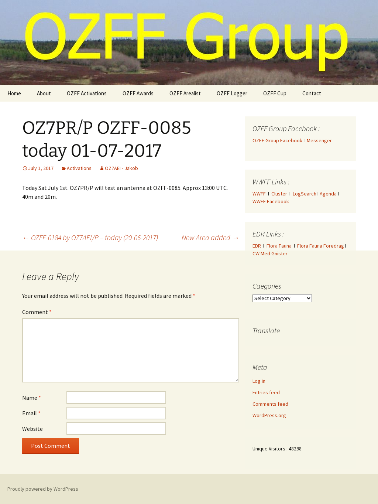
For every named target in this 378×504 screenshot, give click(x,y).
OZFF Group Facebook (278, 140)
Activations (79, 168)
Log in (258, 381)
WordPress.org (269, 415)
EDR (256, 245)
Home (14, 93)
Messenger (319, 140)
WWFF (259, 193)
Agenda (328, 193)
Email (31, 413)
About (44, 93)
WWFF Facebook (270, 201)
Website (32, 428)
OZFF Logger (232, 93)
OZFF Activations (87, 93)
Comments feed (270, 404)
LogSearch (304, 193)
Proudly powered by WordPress (42, 489)
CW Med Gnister (270, 253)
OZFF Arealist (185, 93)
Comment (37, 312)
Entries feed (266, 392)
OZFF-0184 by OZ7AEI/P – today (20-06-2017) (90, 237)
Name (31, 397)
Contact (311, 93)
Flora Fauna (279, 245)
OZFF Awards (138, 93)
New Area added (210, 237)
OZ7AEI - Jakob (121, 168)
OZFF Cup (274, 93)
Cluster (279, 193)
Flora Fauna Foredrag (320, 245)
